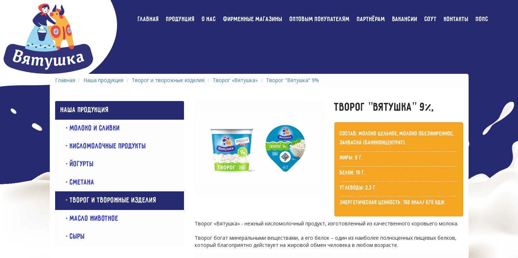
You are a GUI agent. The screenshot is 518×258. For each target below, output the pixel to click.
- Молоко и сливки (90, 128)
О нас (209, 19)
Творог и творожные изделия (168, 80)
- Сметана (77, 182)
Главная (148, 19)
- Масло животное (89, 219)
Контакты (456, 19)
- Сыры (72, 237)
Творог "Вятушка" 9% (292, 80)
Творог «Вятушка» (235, 80)
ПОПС (482, 19)
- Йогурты (77, 164)
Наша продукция (103, 80)
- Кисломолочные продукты (103, 146)
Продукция (180, 19)
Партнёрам (371, 19)
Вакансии (404, 19)
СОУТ (431, 19)
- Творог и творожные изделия (108, 200)
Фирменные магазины (252, 19)
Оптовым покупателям (320, 19)
